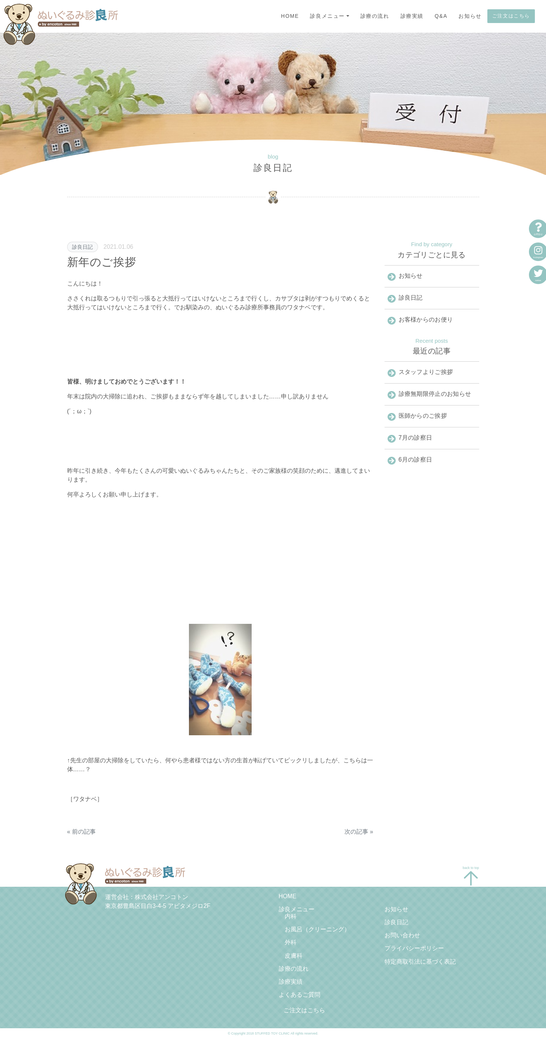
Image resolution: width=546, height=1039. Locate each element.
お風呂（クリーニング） (317, 929)
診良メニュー (327, 16)
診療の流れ (374, 16)
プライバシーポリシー (414, 948)
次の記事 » (358, 831)
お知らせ (469, 16)
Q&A (441, 16)
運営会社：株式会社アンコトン (146, 897)
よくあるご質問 (299, 994)
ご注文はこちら (511, 16)
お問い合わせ (402, 935)
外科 (291, 942)
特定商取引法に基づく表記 (420, 961)
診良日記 (82, 247)
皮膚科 (294, 955)
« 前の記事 (81, 831)
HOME (290, 16)
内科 (291, 916)
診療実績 (412, 16)
